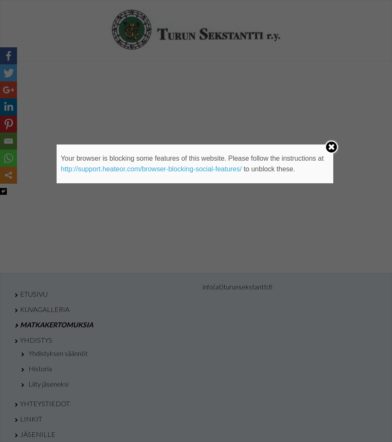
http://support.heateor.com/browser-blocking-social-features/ (151, 169)
